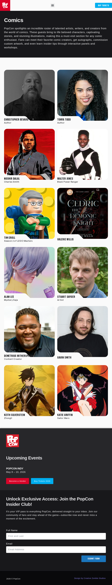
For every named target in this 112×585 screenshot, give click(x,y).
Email (9, 543)
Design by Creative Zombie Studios (90, 578)
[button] (52, 5)
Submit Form (94, 559)
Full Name (12, 530)
